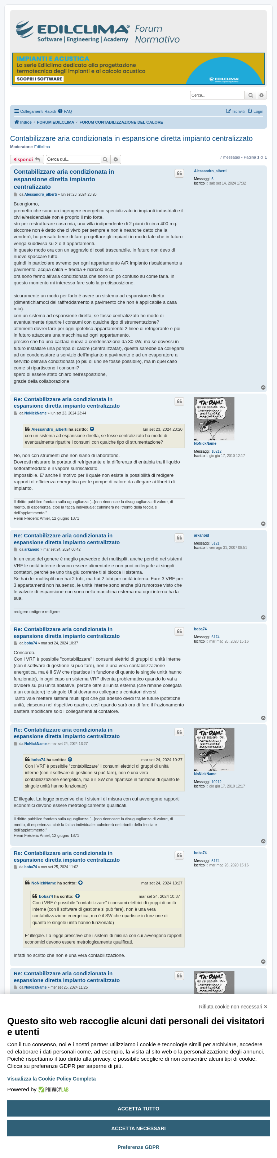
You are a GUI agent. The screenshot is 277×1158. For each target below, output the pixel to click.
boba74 (200, 629)
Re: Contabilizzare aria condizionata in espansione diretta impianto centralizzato (67, 402)
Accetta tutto (138, 1109)
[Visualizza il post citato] (92, 429)
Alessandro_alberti (210, 171)
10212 (216, 451)
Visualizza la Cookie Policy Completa (51, 1079)
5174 (215, 637)
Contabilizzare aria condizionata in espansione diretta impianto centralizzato (131, 138)
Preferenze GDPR (138, 1147)
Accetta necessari (138, 1128)
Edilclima (42, 147)
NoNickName (205, 443)
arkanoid (201, 535)
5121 (215, 543)
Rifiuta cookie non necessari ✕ (233, 1007)
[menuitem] (64, 111)
